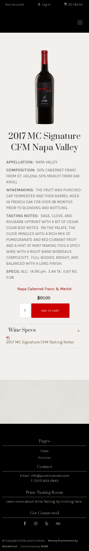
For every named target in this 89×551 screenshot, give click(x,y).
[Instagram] (37, 523)
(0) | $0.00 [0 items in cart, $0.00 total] (73, 4)
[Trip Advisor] (59, 523)
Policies (44, 458)
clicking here (71, 502)
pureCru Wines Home (27, 21)
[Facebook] (26, 523)
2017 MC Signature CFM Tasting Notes (40, 342)
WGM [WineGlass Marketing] (44, 546)
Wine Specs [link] (22, 330)
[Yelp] (48, 523)
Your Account (14, 4)
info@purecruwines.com (50, 476)
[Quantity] (25, 310)
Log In (44, 4)
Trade (44, 451)
